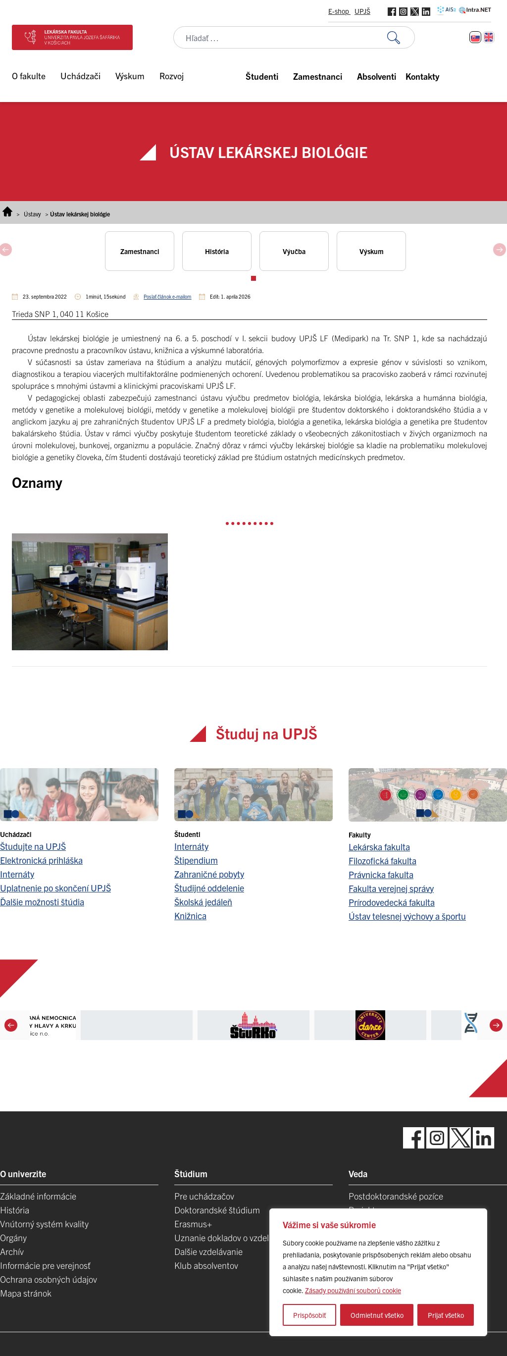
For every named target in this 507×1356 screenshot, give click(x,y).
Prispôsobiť (309, 1314)
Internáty (17, 874)
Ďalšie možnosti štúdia (42, 901)
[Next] (496, 1025)
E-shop (339, 10)
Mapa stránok (25, 1293)
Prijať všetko (446, 1314)
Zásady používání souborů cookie (353, 1290)
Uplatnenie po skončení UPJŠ (55, 887)
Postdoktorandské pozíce (396, 1195)
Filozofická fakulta (382, 860)
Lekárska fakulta (379, 846)
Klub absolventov (206, 1265)
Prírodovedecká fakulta (392, 902)
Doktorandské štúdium (217, 1209)
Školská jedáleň (203, 901)
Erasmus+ (193, 1223)
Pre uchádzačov (204, 1195)
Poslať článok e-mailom (167, 296)
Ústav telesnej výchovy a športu (407, 916)
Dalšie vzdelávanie (208, 1251)
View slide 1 (253, 278)
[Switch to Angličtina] (488, 37)
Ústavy (32, 213)
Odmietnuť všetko (377, 1314)
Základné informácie (38, 1195)
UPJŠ (362, 10)
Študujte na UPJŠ (33, 846)
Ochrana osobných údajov (48, 1279)
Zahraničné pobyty (209, 874)
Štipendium (196, 860)
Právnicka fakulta (381, 874)
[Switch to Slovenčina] (475, 37)
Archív (12, 1251)
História (14, 1209)
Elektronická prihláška (41, 860)
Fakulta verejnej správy (391, 888)
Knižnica (190, 915)
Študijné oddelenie (209, 887)
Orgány (13, 1237)
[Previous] (10, 1025)
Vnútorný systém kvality (44, 1223)
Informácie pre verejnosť (45, 1265)
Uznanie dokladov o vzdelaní (227, 1237)
